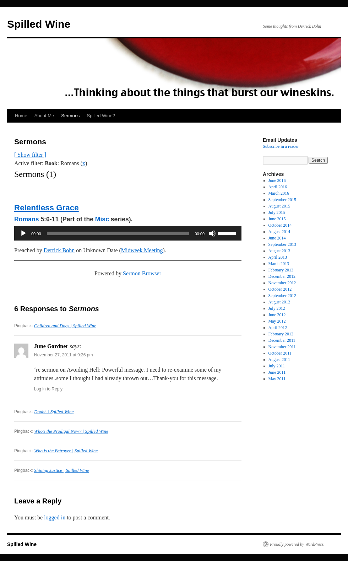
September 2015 (282, 199)
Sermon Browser (142, 273)
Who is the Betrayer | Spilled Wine (66, 450)
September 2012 (282, 295)
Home (21, 115)
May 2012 (277, 321)
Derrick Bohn (59, 250)
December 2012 (281, 276)
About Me (44, 115)
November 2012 (282, 282)
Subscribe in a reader (281, 146)
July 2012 (276, 308)
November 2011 (282, 346)
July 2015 (276, 212)
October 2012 (280, 289)
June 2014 (277, 238)
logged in (54, 517)
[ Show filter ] (30, 155)
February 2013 (280, 270)
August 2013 (279, 250)
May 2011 (277, 378)
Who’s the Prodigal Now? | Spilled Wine (71, 431)
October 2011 (280, 353)
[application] (127, 233)
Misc (102, 219)
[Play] (23, 233)
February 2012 (280, 333)
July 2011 (276, 365)
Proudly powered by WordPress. (297, 544)
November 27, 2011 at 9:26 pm (63, 354)
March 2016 (278, 193)
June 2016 (277, 180)
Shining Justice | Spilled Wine (61, 470)
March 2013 (278, 263)
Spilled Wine (38, 24)
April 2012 (277, 327)
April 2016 (277, 186)
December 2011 (281, 340)
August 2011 (279, 359)
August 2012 (279, 302)
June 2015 (277, 218)
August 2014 (279, 231)
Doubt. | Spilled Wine (54, 411)
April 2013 (277, 257)
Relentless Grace (46, 207)
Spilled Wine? (101, 115)
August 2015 (279, 206)
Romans (26, 219)
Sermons (70, 115)
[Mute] (212, 233)
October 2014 (280, 225)
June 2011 (277, 372)
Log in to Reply (48, 389)
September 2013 (282, 244)
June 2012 (277, 314)
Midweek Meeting (142, 250)
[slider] (118, 233)
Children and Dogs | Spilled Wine (65, 325)
